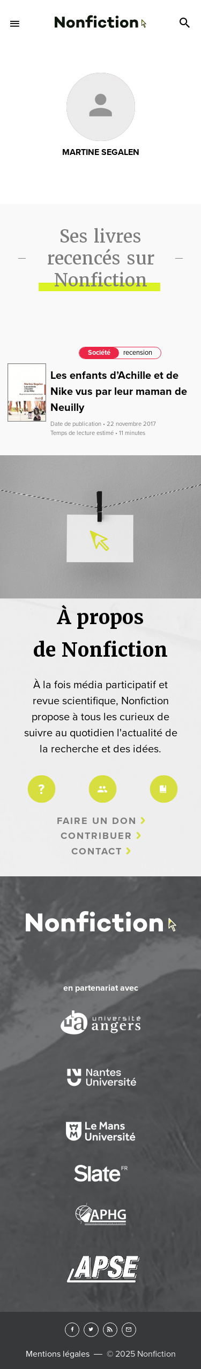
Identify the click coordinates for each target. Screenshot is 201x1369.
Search (186, 23)
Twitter (91, 1330)
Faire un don (97, 821)
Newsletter (129, 1330)
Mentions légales (58, 1354)
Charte (162, 782)
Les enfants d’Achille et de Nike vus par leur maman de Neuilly (118, 391)
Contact (96, 851)
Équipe (100, 782)
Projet (39, 782)
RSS (110, 1330)
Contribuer (96, 836)
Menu (15, 23)
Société (99, 352)
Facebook (72, 1330)
